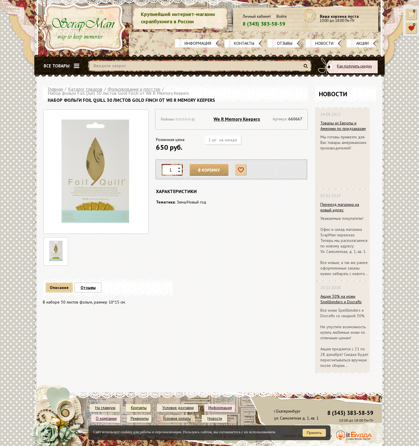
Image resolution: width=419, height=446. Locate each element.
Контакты (244, 43)
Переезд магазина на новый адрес (339, 207)
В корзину (209, 170)
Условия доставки (178, 407)
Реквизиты (140, 418)
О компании (106, 418)
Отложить (241, 170)
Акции (362, 43)
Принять (314, 433)
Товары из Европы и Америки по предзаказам (343, 125)
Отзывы (284, 43)
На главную (105, 407)
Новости (324, 43)
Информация (197, 43)
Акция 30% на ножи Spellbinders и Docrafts (341, 299)
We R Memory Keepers (237, 119)
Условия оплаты (177, 418)
